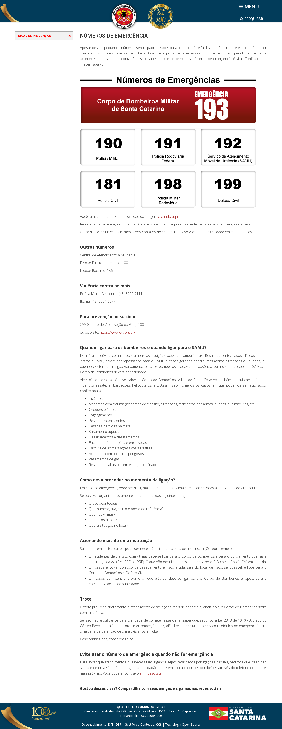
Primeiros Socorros (36, 162)
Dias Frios (29, 103)
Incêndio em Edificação (40, 53)
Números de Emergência (41, 45)
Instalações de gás (36, 70)
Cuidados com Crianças (40, 120)
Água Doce (30, 95)
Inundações (31, 154)
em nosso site (151, 673)
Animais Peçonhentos (39, 112)
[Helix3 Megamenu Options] (250, 6)
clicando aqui (168, 216)
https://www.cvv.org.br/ (117, 332)
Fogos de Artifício (36, 145)
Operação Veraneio (37, 171)
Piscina (27, 87)
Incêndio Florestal (36, 62)
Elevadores (30, 137)
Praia (26, 78)
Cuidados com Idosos (38, 129)
